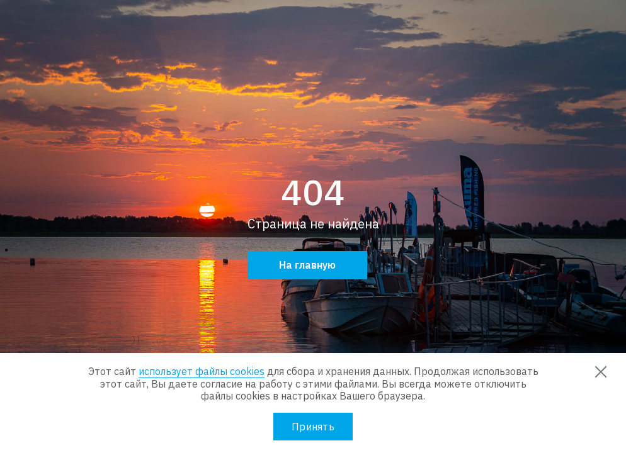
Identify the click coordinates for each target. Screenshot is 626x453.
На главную (307, 265)
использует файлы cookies (202, 371)
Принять (313, 426)
